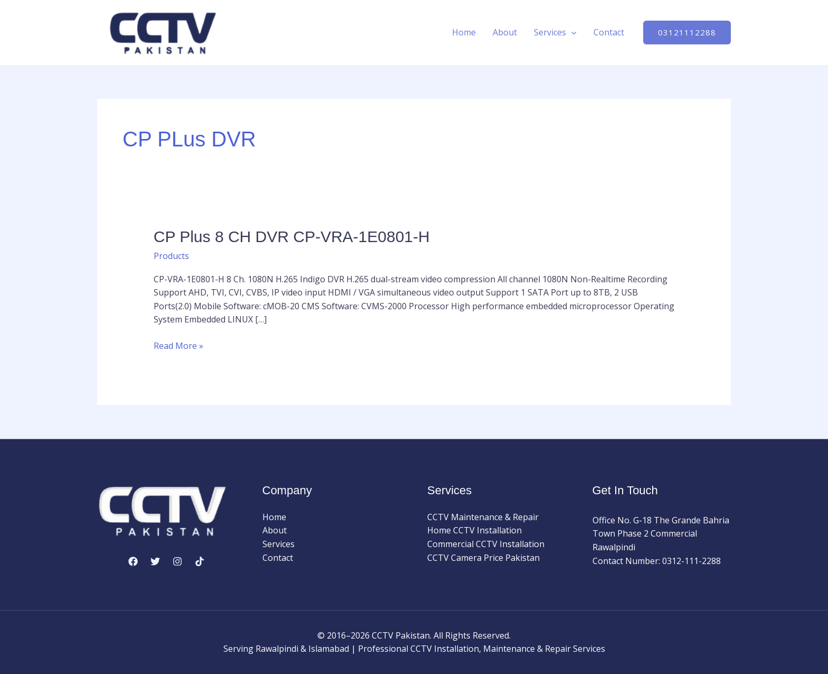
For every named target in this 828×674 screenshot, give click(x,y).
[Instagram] (177, 561)
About (505, 32)
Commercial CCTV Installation (485, 544)
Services (555, 32)
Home (464, 32)
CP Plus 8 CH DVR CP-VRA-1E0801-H (292, 236)
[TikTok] (199, 561)
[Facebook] (133, 561)
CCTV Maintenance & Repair (483, 517)
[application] (571, 32)
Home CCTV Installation (474, 530)
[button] (687, 32)
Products (171, 256)
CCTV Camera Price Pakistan (483, 558)
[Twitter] (155, 561)
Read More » (178, 346)
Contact (609, 32)
